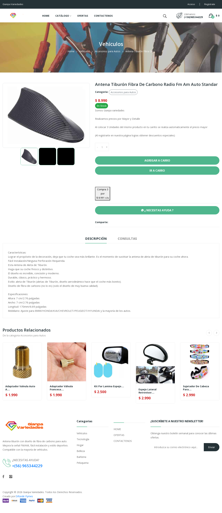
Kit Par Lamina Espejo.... (109, 386)
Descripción (96, 238)
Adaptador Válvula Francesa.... (61, 388)
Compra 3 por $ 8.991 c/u (102, 193)
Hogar (80, 445)
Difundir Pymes (24, 496)
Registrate (209, 4)
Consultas (127, 238)
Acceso (191, 4)
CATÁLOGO (63, 16)
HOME (45, 15)
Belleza (81, 451)
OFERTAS (82, 15)
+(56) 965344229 (27, 465)
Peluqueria (82, 462)
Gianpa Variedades (33, 492)
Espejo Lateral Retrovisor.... (147, 391)
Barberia (81, 457)
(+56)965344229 (193, 17)
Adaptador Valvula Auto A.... (20, 388)
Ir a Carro (157, 170)
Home (70, 51)
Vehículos (84, 51)
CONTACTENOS (103, 15)
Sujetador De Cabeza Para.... (196, 388)
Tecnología (83, 439)
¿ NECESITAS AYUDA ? (157, 210)
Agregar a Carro (157, 160)
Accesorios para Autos (107, 51)
